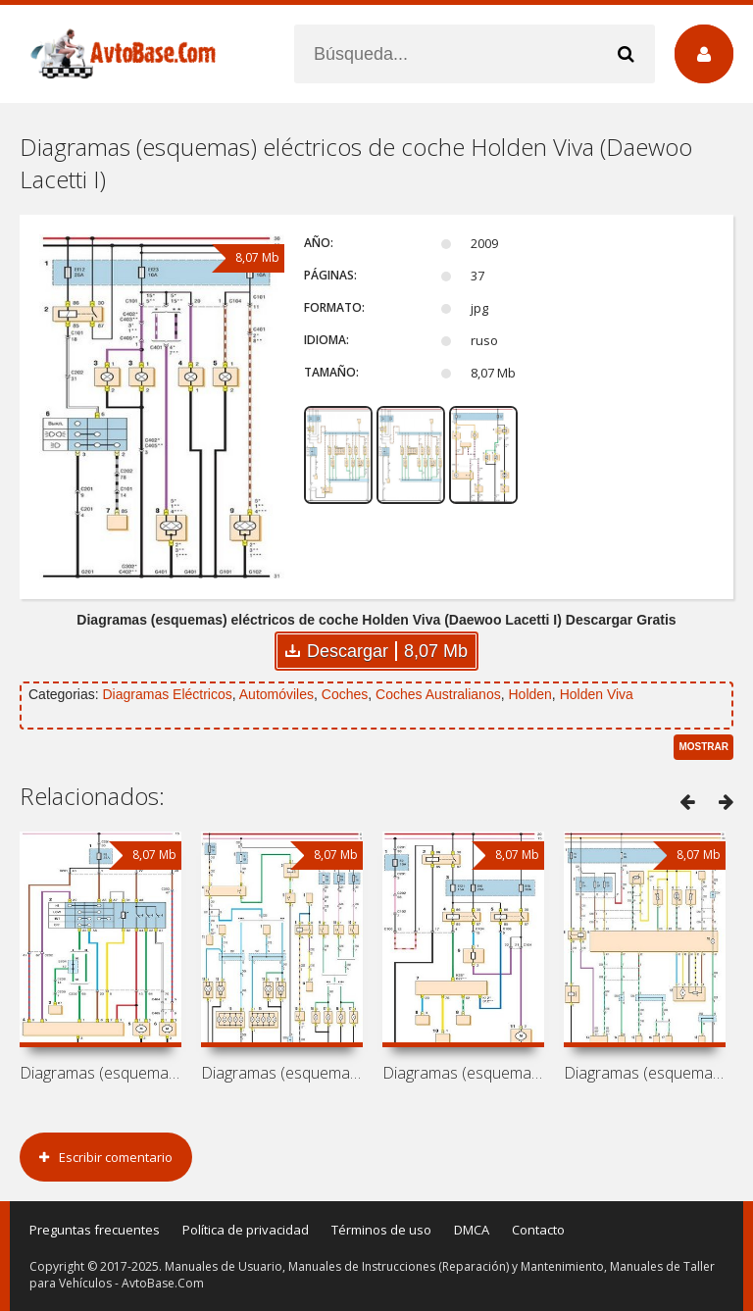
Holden (529, 694)
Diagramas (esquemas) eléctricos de (100, 1073)
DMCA (471, 1229)
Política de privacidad (245, 1229)
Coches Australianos (438, 694)
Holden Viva (596, 694)
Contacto (538, 1229)
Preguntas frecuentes (94, 1229)
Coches (345, 694)
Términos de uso (381, 1229)
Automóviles (276, 694)
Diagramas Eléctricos (166, 694)
